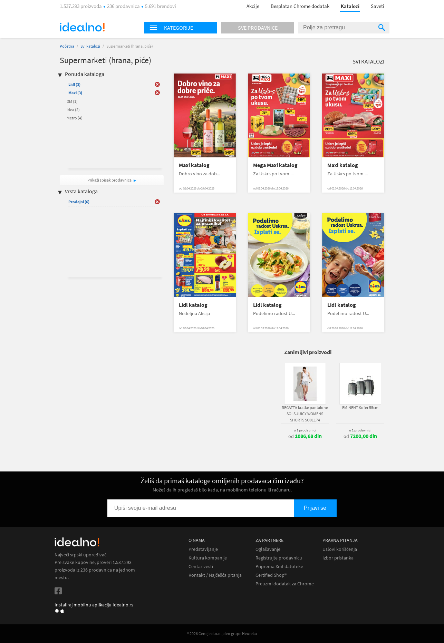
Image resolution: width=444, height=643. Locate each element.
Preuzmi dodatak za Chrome (284, 584)
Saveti (377, 6)
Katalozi (350, 6)
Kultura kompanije (208, 558)
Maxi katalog (194, 165)
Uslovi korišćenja (339, 549)
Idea (73, 109)
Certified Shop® (271, 575)
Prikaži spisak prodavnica (109, 180)
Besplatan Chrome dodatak (300, 6)
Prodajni (78, 201)
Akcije (253, 6)
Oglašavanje (267, 549)
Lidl (74, 84)
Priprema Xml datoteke (279, 566)
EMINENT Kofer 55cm (360, 407)
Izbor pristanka (338, 558)
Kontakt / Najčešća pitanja (215, 575)
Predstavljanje (203, 549)
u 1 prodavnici (305, 430)
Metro (75, 117)
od (305, 436)
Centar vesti (201, 566)
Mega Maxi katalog (275, 165)
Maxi (75, 92)
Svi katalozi (90, 46)
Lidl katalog (193, 305)
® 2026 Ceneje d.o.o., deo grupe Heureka (222, 633)
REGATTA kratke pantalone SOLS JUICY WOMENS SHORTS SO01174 (305, 413)
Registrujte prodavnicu (278, 558)
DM (72, 101)
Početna (67, 46)
